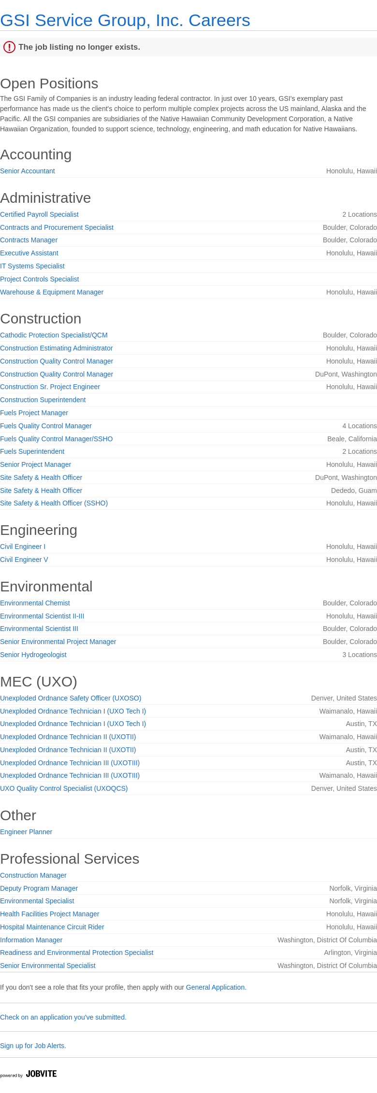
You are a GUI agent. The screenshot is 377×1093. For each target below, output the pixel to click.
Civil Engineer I (22, 546)
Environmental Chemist (35, 603)
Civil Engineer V (24, 559)
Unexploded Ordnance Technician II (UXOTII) (68, 737)
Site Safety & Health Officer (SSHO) (54, 503)
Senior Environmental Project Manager (58, 641)
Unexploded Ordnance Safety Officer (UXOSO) (70, 698)
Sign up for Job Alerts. (33, 1046)
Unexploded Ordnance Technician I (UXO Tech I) (73, 711)
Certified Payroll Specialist (39, 214)
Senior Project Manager (35, 464)
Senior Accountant (27, 171)
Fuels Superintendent (32, 451)
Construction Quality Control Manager (56, 361)
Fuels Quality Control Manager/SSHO (56, 439)
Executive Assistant (29, 253)
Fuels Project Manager (34, 413)
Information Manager (31, 940)
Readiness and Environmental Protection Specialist (77, 952)
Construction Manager (33, 875)
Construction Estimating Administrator (56, 348)
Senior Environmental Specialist (48, 965)
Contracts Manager (29, 240)
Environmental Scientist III (39, 628)
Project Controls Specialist (39, 279)
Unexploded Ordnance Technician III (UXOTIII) (70, 763)
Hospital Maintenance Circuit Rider (52, 927)
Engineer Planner (26, 832)
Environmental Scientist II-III (42, 616)
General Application (215, 987)
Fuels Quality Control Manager (46, 426)
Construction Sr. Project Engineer (50, 387)
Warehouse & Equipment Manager (51, 292)
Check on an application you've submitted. (63, 1017)
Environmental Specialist (37, 901)
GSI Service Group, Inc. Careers (125, 20)
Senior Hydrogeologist (33, 655)
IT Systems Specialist (32, 266)
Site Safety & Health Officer (41, 477)
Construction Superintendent (43, 400)
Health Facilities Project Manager (49, 914)
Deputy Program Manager (39, 888)
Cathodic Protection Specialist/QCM (54, 335)
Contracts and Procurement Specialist (57, 227)
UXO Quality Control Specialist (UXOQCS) (64, 788)
